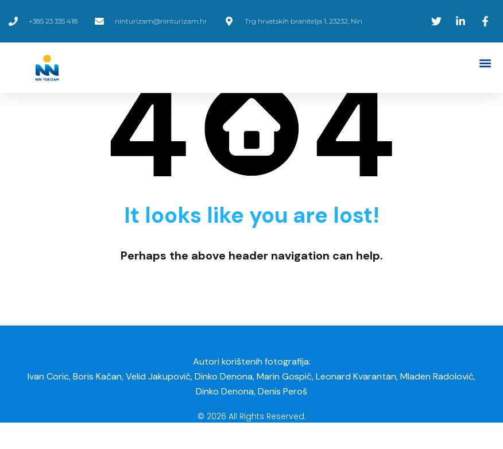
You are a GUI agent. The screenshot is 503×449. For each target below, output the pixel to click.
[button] (484, 63)
